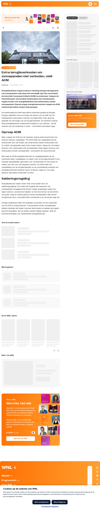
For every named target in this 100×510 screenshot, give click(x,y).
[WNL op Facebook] (97, 475)
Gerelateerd (83, 18)
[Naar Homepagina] (7, 4)
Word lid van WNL (20, 438)
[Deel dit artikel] (58, 28)
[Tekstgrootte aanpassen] (53, 28)
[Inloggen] (90, 4)
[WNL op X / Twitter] (97, 472)
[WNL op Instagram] (97, 468)
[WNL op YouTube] (97, 479)
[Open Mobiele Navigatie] (95, 3)
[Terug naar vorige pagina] (3, 28)
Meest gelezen (72, 18)
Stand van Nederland (9, 67)
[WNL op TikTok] (97, 483)
